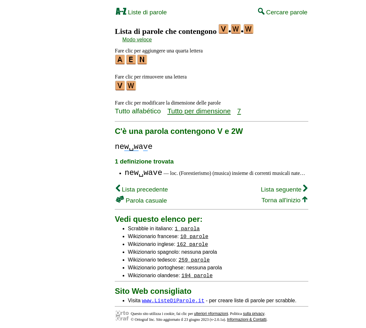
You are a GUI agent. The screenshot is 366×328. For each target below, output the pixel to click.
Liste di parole (141, 12)
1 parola (187, 226)
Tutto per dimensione (199, 109)
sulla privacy (253, 311)
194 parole (197, 273)
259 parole (194, 257)
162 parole (192, 242)
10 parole (194, 234)
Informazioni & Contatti (246, 317)
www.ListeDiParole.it (173, 298)
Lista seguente (284, 187)
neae (134, 144)
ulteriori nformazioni (211, 311)
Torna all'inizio (284, 198)
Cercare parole (282, 12)
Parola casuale (141, 198)
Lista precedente (142, 187)
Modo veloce (137, 39)
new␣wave (143, 170)
